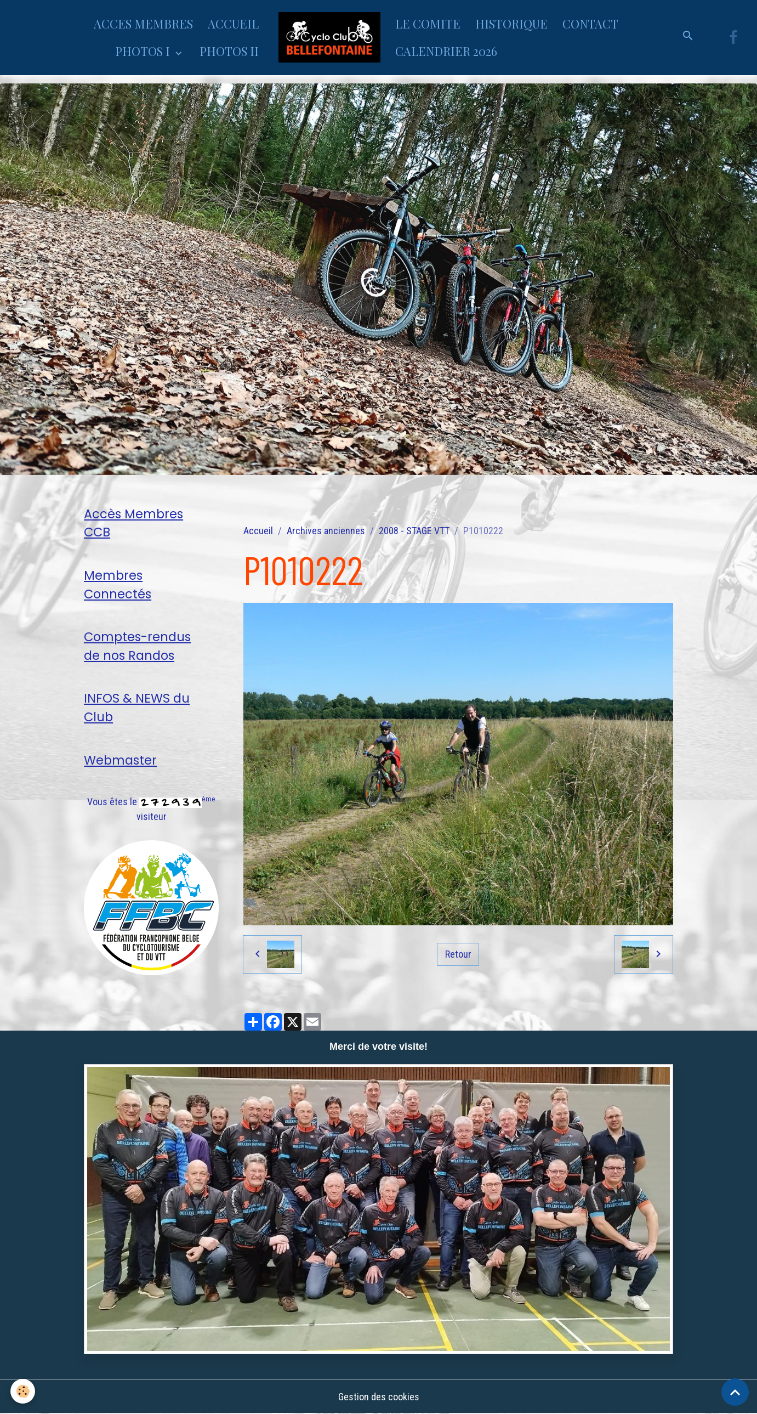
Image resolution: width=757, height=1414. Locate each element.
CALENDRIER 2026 (446, 51)
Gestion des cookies (378, 1396)
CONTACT (590, 23)
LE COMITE (427, 23)
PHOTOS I (144, 51)
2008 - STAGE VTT (414, 530)
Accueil (258, 530)
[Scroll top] (735, 1392)
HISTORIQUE (511, 23)
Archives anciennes (326, 530)
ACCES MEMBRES (143, 23)
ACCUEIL (233, 23)
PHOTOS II (229, 51)
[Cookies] (23, 1391)
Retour (458, 953)
